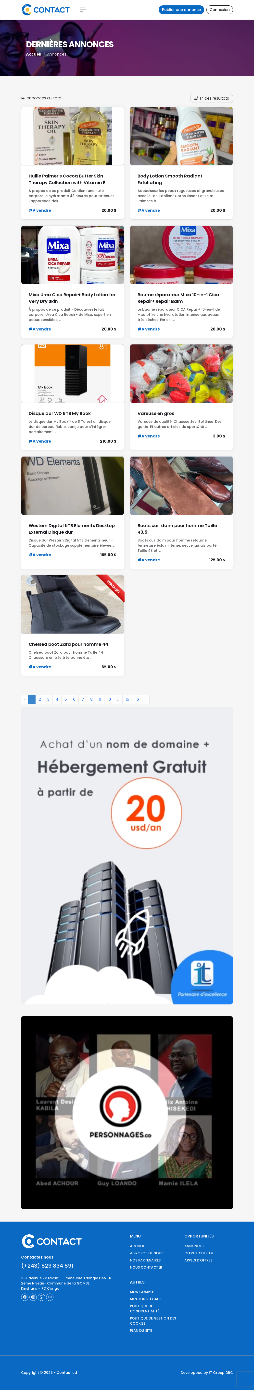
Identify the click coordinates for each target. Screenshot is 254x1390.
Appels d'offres (198, 1260)
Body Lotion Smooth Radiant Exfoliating (170, 179)
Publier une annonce (181, 9)
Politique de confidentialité (144, 1309)
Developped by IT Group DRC (207, 1372)
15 (127, 703)
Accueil (33, 54)
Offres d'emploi (198, 1253)
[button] (83, 10)
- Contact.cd (65, 1372)
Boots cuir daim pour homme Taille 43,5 (177, 528)
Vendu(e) (113, 586)
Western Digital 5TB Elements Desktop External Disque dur (72, 528)
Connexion (220, 9)
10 (109, 703)
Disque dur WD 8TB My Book (60, 413)
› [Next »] (145, 703)
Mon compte (142, 1291)
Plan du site (141, 1330)
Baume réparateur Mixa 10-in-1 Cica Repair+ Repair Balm (178, 298)
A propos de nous (146, 1253)
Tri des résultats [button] (211, 98)
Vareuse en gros (156, 413)
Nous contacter (146, 1267)
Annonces (193, 1246)
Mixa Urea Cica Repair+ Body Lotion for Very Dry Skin (72, 298)
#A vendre (40, 210)
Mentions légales (146, 1298)
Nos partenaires (145, 1260)
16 (137, 703)
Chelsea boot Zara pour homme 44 (68, 644)
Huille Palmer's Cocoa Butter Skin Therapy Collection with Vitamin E (67, 179)
